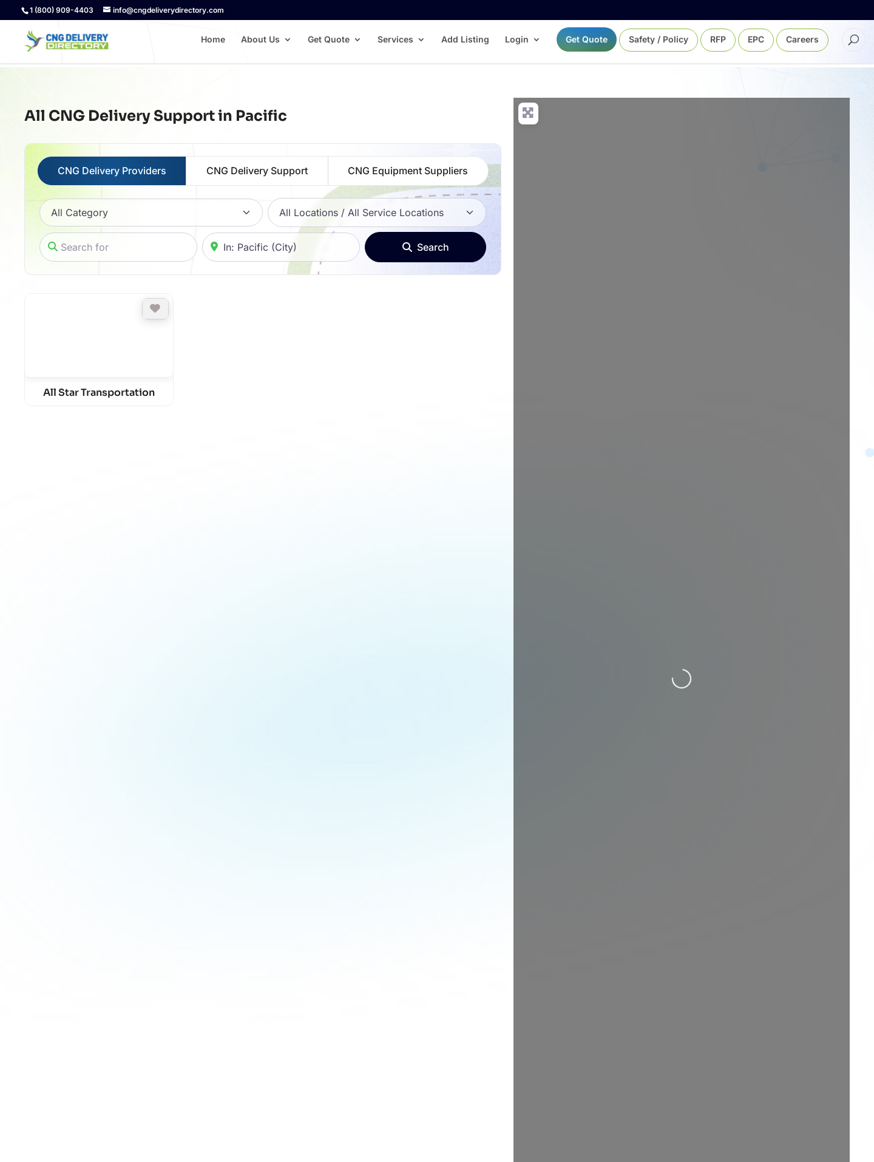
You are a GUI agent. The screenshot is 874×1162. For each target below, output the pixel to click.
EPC (756, 39)
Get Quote (329, 39)
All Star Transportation (99, 392)
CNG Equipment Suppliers (408, 171)
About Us (260, 39)
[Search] (425, 247)
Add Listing (465, 39)
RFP (718, 39)
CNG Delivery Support (257, 171)
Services (395, 39)
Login (517, 39)
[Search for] (118, 247)
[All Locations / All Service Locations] (377, 212)
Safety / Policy (658, 39)
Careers (802, 39)
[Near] (281, 247)
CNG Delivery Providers (112, 171)
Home (213, 39)
